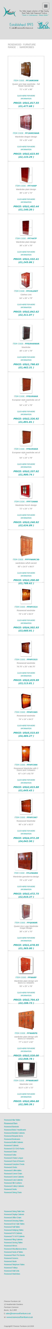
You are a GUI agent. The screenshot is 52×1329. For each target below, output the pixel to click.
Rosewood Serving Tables (13, 1242)
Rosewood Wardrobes (12, 1274)
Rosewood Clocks (10, 1167)
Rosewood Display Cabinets (14, 1214)
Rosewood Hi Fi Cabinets (13, 1233)
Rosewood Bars (10, 1123)
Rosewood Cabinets (11, 1145)
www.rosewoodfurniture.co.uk (19, 1317)
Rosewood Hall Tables (12, 1227)
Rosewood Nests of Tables (13, 1252)
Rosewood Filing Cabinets (13, 1239)
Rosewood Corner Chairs (13, 1174)
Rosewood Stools (10, 1261)
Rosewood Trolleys (10, 1268)
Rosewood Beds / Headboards (15, 1130)
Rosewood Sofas (10, 1155)
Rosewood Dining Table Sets (14, 1211)
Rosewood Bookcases (12, 1139)
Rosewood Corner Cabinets (14, 1177)
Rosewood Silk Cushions (13, 1183)
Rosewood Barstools (11, 1127)
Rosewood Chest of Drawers (14, 1161)
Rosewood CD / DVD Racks (14, 1149)
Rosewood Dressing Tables (13, 1221)
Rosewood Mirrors (10, 1246)
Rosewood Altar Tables (12, 1120)
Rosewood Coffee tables (12, 1170)
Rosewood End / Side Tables (14, 1224)
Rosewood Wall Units (11, 1271)
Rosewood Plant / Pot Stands (14, 1255)
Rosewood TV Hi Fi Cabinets (14, 1236)
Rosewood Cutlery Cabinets (14, 1186)
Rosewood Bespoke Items (13, 1136)
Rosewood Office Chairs (12, 1217)
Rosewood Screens (11, 1258)
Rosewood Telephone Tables (14, 1264)
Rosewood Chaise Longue (13, 1158)
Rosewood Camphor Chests (14, 1164)
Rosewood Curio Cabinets (13, 1180)
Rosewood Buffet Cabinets (13, 1142)
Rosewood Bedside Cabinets (14, 1133)
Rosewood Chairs (10, 1152)
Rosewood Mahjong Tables (13, 1230)
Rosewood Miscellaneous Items (15, 1249)
